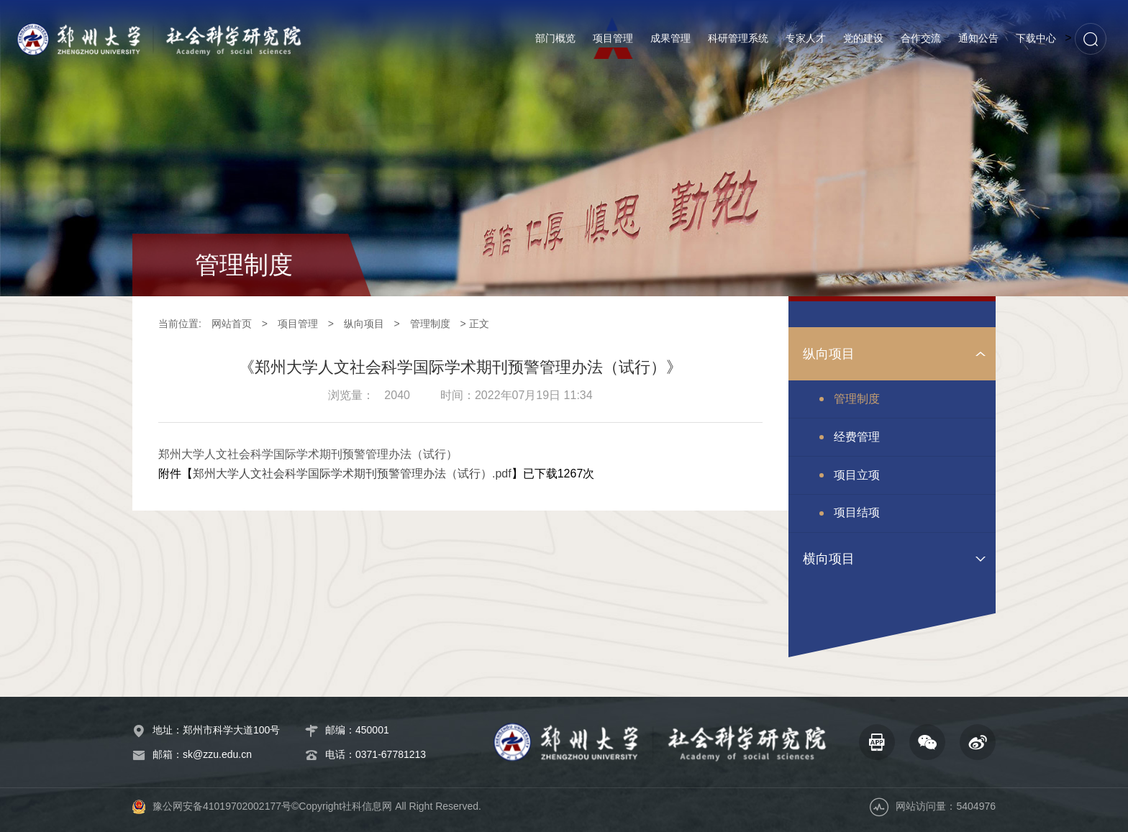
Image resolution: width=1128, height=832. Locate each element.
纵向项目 (364, 323)
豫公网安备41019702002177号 (222, 806)
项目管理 (613, 38)
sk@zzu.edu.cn (217, 754)
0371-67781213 (390, 754)
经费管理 (857, 437)
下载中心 (1036, 38)
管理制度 (430, 323)
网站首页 (232, 323)
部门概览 (555, 38)
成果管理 (670, 38)
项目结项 (857, 512)
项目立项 (857, 475)
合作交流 (921, 38)
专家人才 (806, 38)
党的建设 (863, 38)
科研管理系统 (738, 38)
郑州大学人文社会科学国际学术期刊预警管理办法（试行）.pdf (352, 473)
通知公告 (978, 38)
